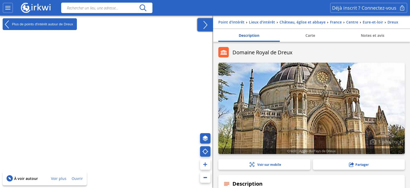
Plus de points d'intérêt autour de (38, 24)
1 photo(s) (386, 141)
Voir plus (58, 178)
